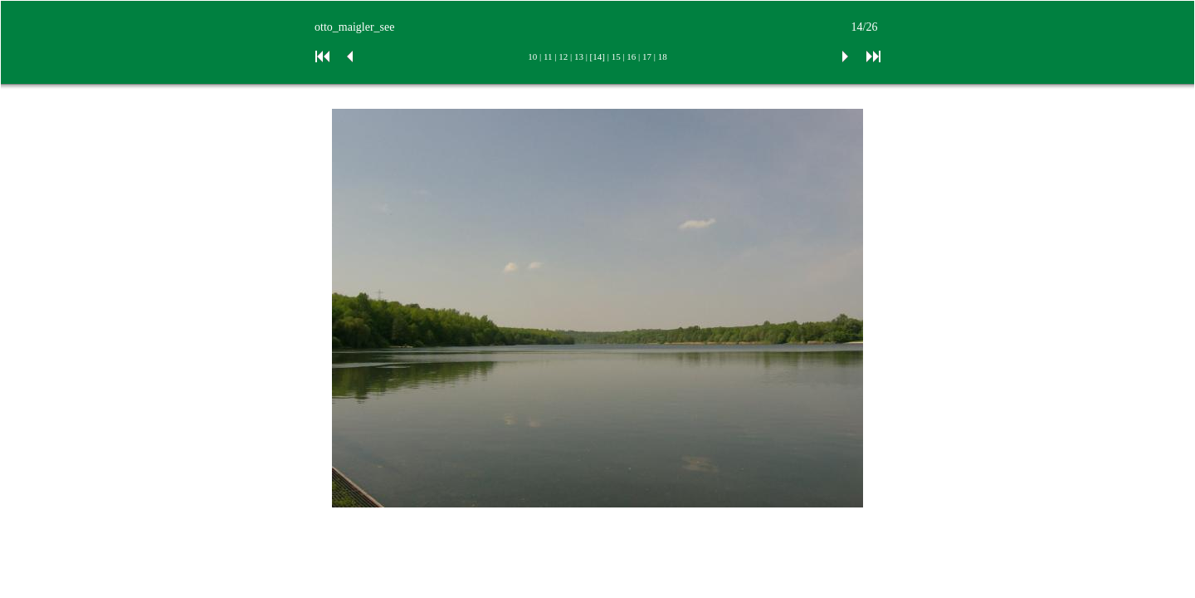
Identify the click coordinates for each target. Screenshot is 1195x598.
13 (578, 56)
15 (616, 56)
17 (646, 56)
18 (662, 56)
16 (631, 56)
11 (548, 56)
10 (532, 56)
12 (563, 56)
